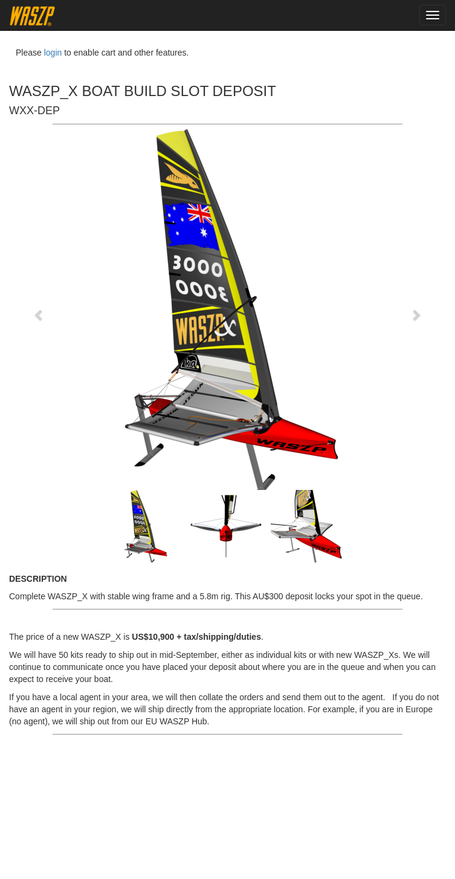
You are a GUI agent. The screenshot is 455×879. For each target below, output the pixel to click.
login (53, 52)
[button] (39, 308)
